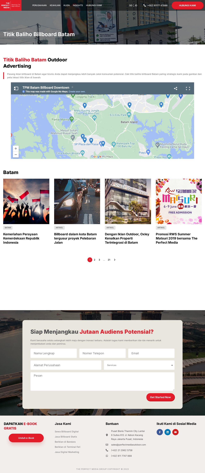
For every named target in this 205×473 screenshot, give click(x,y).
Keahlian (55, 5)
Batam (8, 228)
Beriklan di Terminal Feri (67, 446)
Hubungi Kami (94, 5)
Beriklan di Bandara (65, 441)
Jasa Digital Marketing (67, 452)
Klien (67, 5)
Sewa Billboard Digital (67, 431)
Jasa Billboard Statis (66, 436)
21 (109, 259)
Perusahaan (39, 5)
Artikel (59, 228)
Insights (78, 5)
